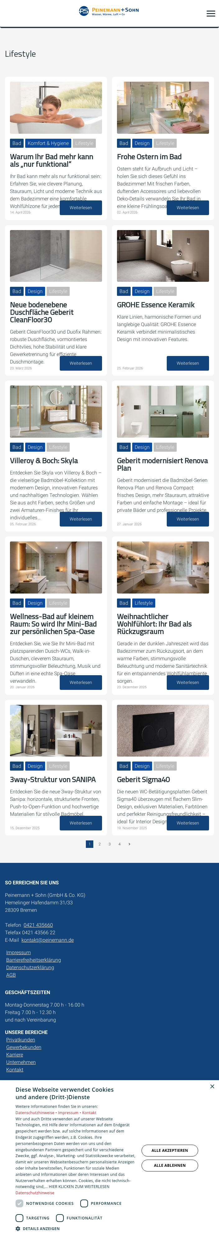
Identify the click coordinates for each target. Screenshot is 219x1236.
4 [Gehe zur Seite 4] (120, 844)
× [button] (212, 1087)
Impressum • (70, 1112)
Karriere (14, 1055)
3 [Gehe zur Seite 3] (110, 844)
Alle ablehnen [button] (170, 1165)
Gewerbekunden (23, 1047)
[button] (211, 13)
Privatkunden (20, 1040)
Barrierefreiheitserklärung (33, 960)
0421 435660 (38, 925)
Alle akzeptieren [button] (169, 1150)
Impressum (18, 952)
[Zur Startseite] (109, 13)
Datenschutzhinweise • (37, 1112)
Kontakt (14, 1070)
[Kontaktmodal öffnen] (8, 13)
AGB (11, 975)
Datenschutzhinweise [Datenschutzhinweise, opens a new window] (35, 1192)
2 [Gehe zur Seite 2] (100, 844)
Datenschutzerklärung (30, 967)
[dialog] (109, 1158)
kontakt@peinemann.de (47, 940)
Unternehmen (21, 1062)
